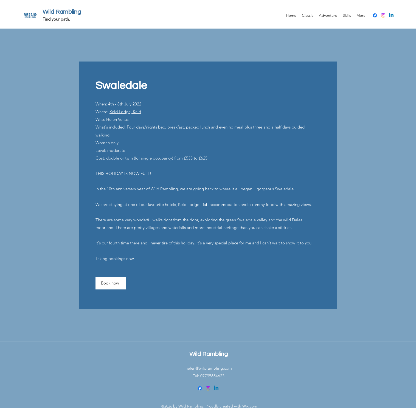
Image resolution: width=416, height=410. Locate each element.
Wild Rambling (62, 12)
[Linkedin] (391, 15)
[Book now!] (110, 283)
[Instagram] (383, 15)
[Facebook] (375, 15)
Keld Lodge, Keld (125, 111)
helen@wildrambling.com (208, 368)
